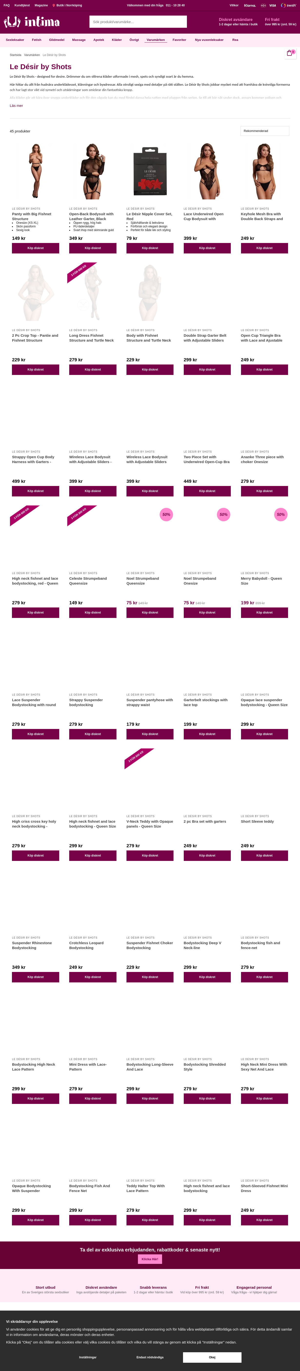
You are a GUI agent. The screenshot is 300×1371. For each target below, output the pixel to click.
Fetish (36, 40)
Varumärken (156, 40)
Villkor (234, 5)
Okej (212, 1357)
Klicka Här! (150, 1259)
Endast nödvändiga (150, 1357)
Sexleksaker (15, 40)
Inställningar (88, 1357)
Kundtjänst (22, 5)
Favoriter (179, 40)
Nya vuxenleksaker (209, 40)
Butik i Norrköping (67, 5)
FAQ (7, 5)
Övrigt (134, 40)
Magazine (41, 5)
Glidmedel (56, 40)
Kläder (117, 40)
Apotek (98, 40)
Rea (235, 40)
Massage (79, 40)
